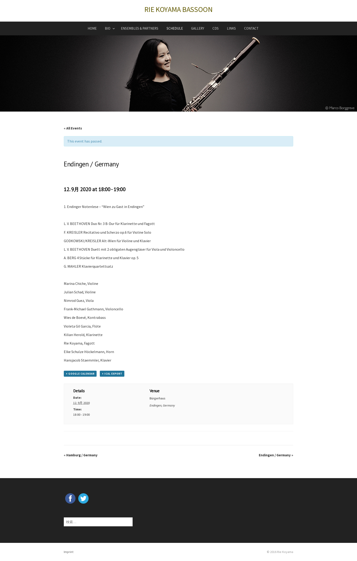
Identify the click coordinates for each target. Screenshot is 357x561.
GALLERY (197, 28)
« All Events (73, 128)
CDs (215, 28)
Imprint (68, 552)
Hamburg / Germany (81, 455)
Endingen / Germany (276, 455)
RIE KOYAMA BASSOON (178, 9)
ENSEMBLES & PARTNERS (139, 28)
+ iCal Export (112, 373)
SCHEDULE (175, 28)
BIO (107, 28)
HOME (92, 28)
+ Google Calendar (80, 373)
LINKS (231, 28)
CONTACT (251, 28)
